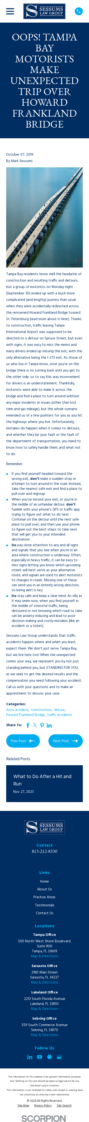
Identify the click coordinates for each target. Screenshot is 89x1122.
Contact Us (44, 913)
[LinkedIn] (29, 1056)
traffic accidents (59, 715)
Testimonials (44, 905)
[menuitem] (23, 1106)
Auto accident (17, 710)
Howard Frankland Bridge (25, 715)
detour (59, 710)
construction (41, 710)
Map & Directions (44, 956)
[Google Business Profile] (59, 1056)
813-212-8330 (44, 851)
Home (44, 881)
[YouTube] (39, 1056)
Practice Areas (44, 897)
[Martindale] (49, 1056)
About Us (44, 889)
